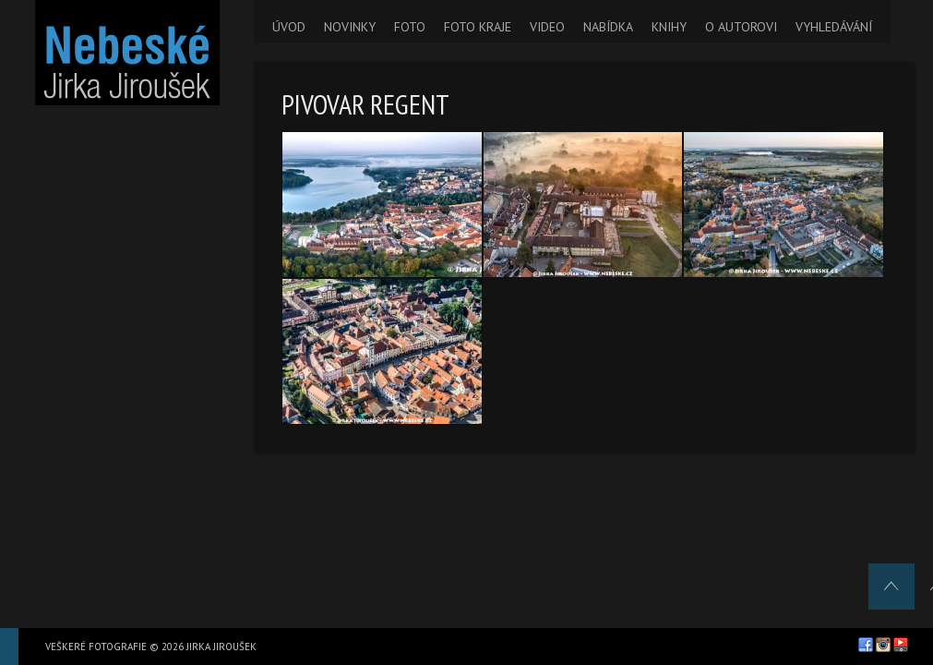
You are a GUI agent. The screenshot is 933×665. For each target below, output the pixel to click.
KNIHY (669, 26)
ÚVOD (288, 26)
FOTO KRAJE (477, 26)
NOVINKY (350, 26)
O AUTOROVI (741, 26)
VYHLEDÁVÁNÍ (833, 26)
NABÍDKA (608, 26)
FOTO (409, 26)
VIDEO (547, 26)
